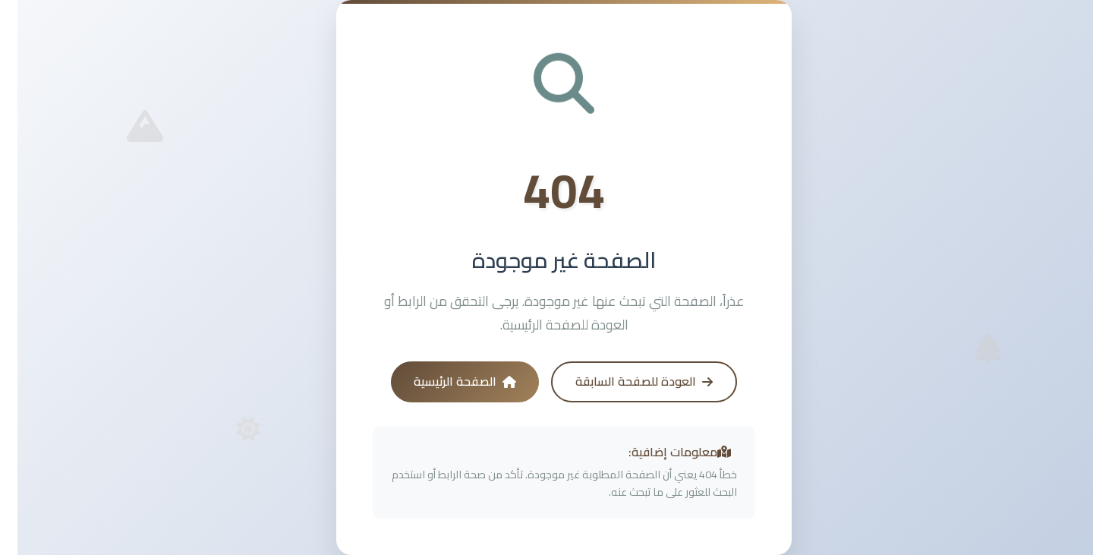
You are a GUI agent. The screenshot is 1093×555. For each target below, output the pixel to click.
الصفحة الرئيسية (447, 381)
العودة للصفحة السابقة (626, 381)
